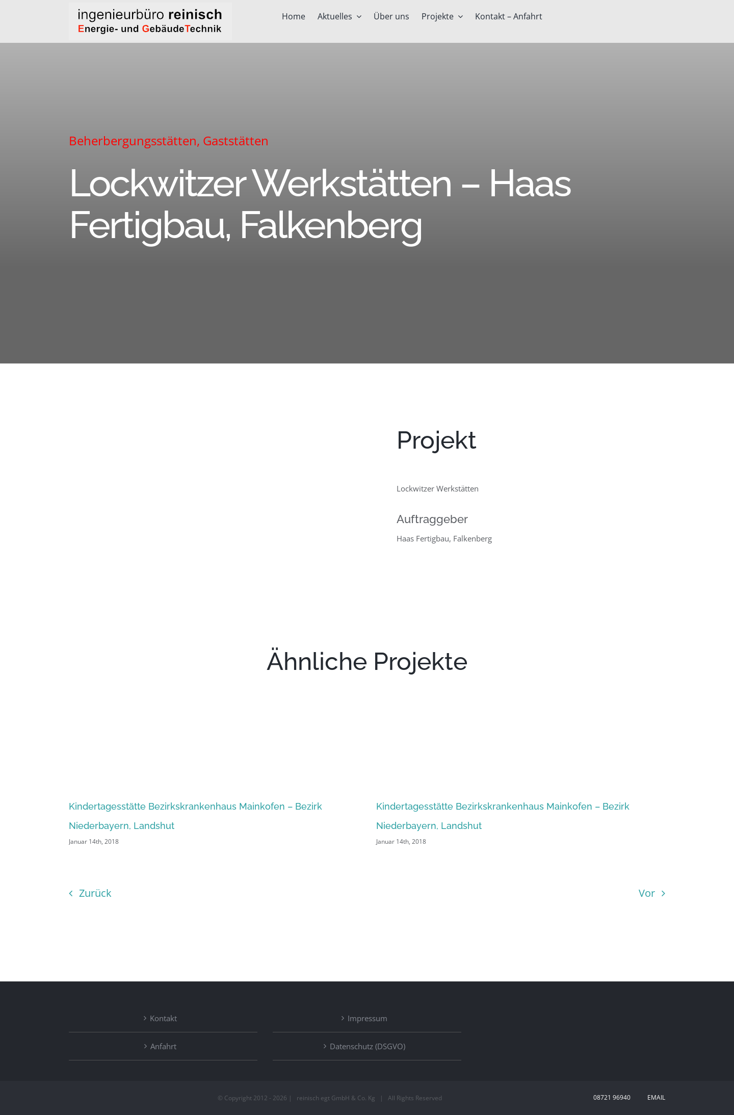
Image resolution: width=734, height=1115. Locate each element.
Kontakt (163, 1018)
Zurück (95, 893)
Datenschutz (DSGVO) (367, 1046)
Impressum (367, 1018)
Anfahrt (163, 1046)
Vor (647, 893)
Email (654, 1097)
